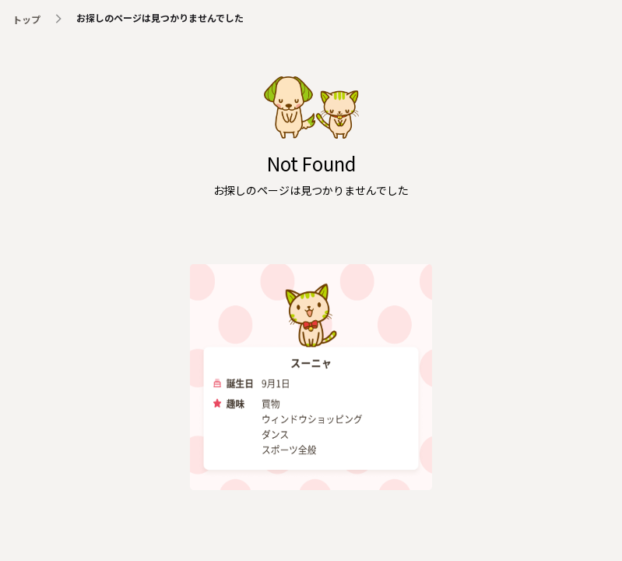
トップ (26, 19)
